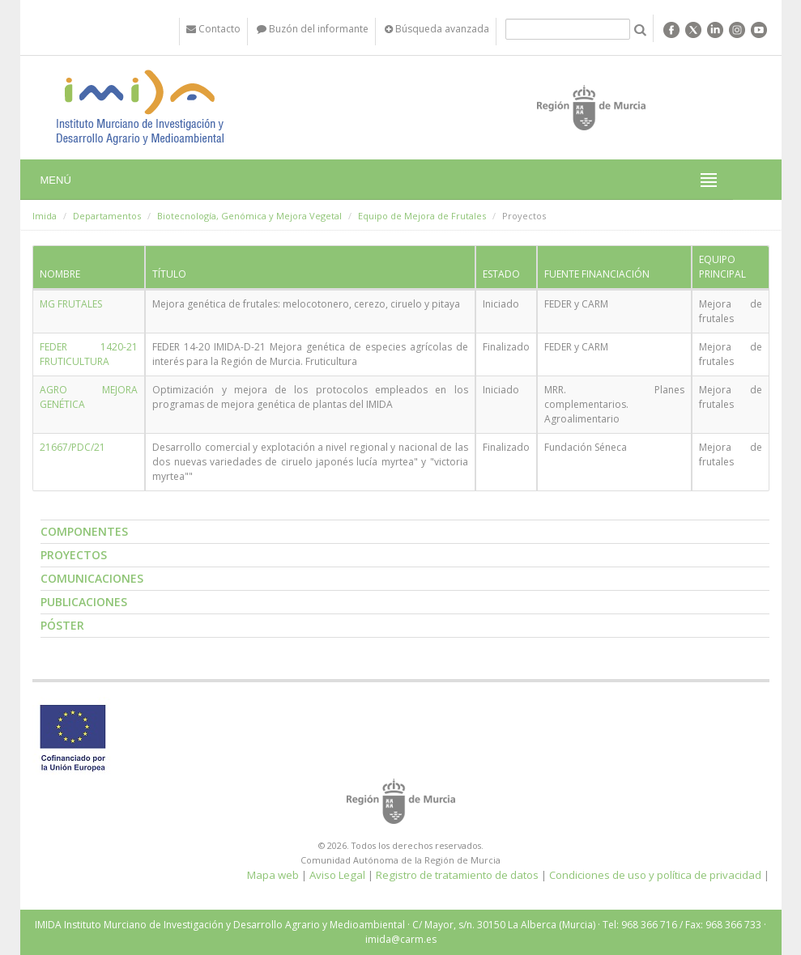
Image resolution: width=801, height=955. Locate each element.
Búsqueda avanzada (437, 29)
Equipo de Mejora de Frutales (422, 216)
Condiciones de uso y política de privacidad (655, 875)
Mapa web (273, 875)
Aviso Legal (337, 875)
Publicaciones (83, 601)
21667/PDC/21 (72, 447)
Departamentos (107, 216)
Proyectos (73, 554)
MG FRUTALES (71, 304)
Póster (62, 625)
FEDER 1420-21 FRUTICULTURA (89, 354)
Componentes (84, 531)
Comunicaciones (91, 578)
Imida (44, 216)
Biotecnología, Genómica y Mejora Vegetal (249, 216)
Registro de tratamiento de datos (457, 875)
